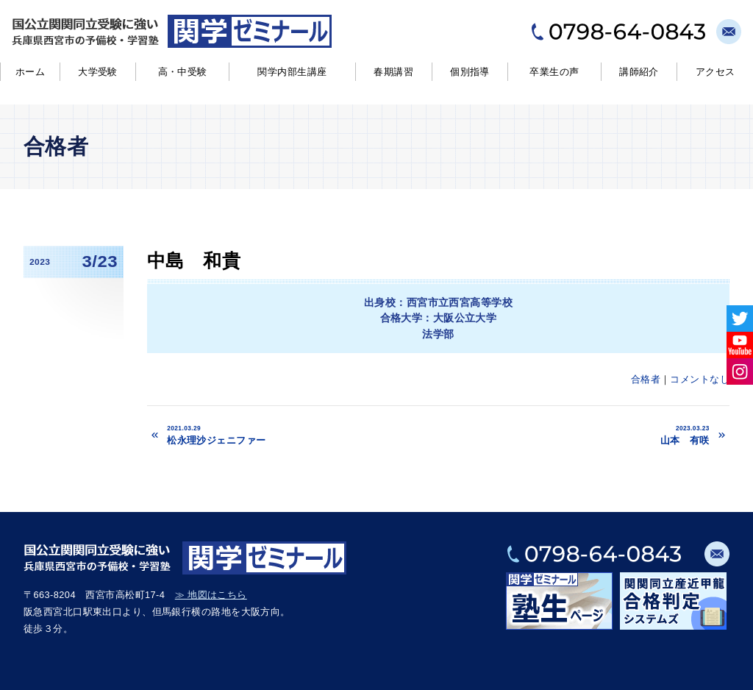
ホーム (30, 71)
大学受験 (98, 71)
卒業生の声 (554, 71)
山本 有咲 (589, 434)
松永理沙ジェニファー (312, 434)
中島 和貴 (193, 260)
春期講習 (393, 71)
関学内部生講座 (291, 71)
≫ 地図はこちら (211, 594)
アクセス (715, 71)
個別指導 (470, 71)
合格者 (645, 379)
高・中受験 (182, 71)
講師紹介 (639, 71)
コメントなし (699, 379)
